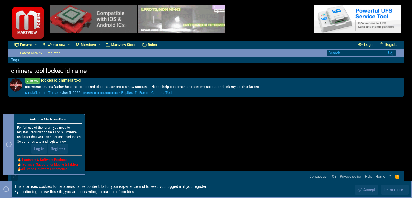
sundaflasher (35, 92)
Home (380, 176)
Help (368, 176)
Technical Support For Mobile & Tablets (49, 165)
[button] (35, 44)
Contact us (318, 176)
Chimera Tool (161, 92)
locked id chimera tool (53, 80)
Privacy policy (350, 176)
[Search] (361, 53)
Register (58, 149)
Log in (39, 149)
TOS (333, 176)
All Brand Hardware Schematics (44, 169)
